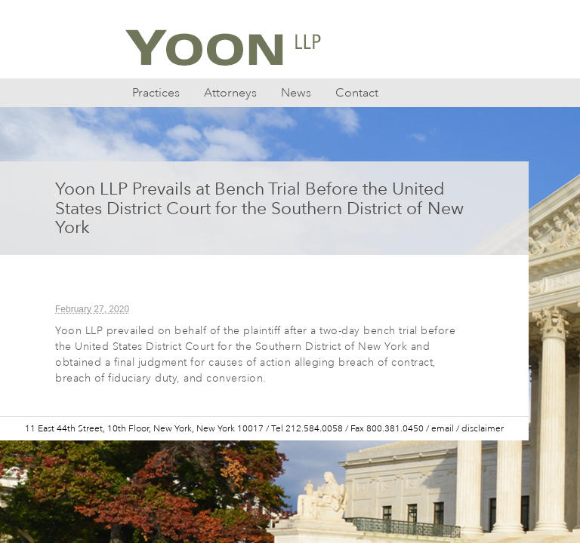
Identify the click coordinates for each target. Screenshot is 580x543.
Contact (356, 92)
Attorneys (230, 92)
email (442, 428)
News (296, 92)
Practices (156, 92)
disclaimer (482, 428)
